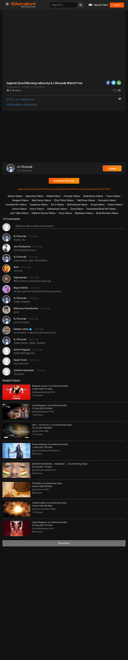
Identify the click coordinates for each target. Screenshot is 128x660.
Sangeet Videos (20, 200)
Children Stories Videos (43, 213)
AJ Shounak (20, 236)
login (117, 5)
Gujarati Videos (26, 189)
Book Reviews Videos (107, 213)
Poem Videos (113, 196)
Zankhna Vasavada (24, 370)
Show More (64, 543)
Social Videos (98, 204)
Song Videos (76, 209)
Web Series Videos (41, 200)
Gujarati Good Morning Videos (73, 189)
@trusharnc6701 (40, 489)
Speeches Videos (34, 196)
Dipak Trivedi (20, 360)
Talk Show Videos (86, 200)
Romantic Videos (107, 200)
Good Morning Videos (46, 189)
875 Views (37, 454)
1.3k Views (37, 512)
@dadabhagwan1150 (42, 411)
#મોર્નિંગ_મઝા (13, 99)
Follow (112, 168)
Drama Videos (115, 204)
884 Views (37, 493)
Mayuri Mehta (21, 287)
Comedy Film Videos (16, 204)
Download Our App (64, 180)
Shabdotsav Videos (93, 196)
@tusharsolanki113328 (43, 509)
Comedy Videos (72, 196)
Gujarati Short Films (100, 189)
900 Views (37, 532)
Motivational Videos (77, 204)
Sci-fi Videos (57, 204)
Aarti (16, 267)
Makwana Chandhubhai (26, 308)
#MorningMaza (15, 104)
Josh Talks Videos (19, 213)
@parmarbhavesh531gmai (46, 450)
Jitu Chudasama (22, 246)
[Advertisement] (64, 137)
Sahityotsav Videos (57, 209)
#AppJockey (30, 104)
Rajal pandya (20, 277)
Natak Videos (53, 196)
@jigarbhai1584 (40, 431)
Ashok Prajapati (22, 349)
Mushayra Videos (84, 213)
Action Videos (19, 209)
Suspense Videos (39, 204)
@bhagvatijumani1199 (43, 392)
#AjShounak (27, 99)
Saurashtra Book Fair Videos (101, 209)
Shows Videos (15, 196)
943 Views (37, 473)
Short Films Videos (64, 200)
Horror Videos (37, 209)
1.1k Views (37, 395)
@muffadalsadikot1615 (44, 470)
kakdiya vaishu (23, 329)
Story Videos (65, 213)
